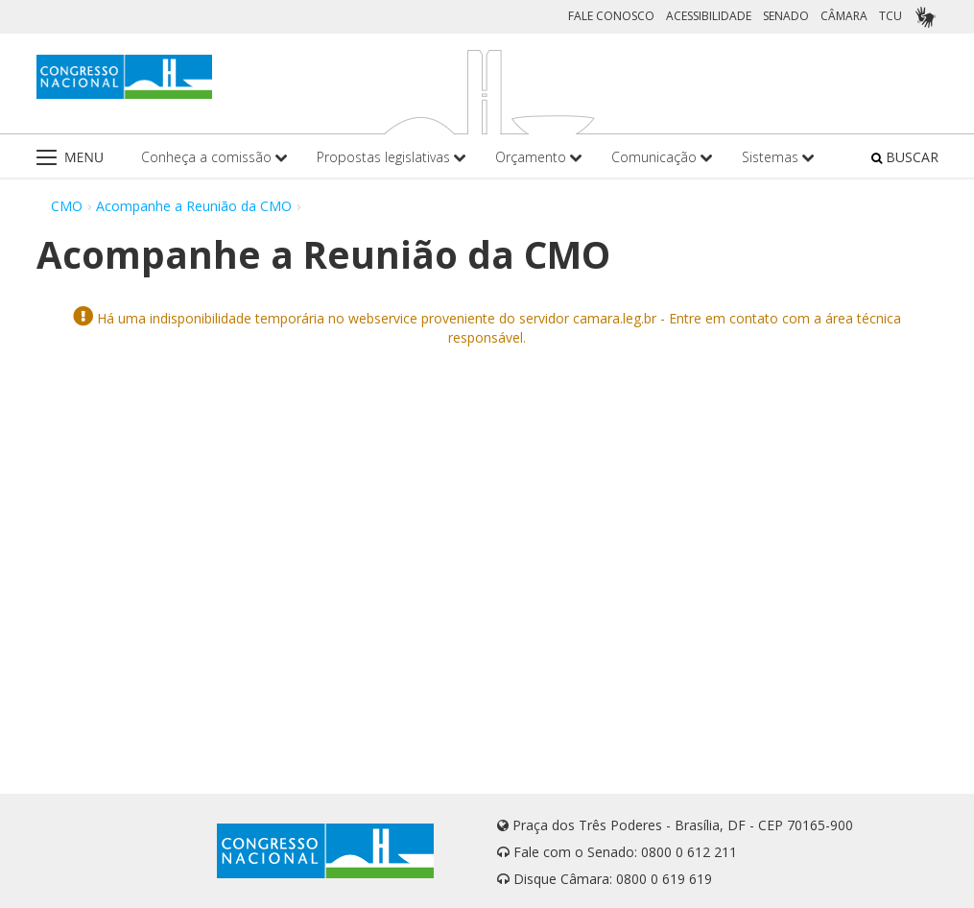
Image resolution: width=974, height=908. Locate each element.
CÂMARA (843, 16)
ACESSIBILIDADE (708, 16)
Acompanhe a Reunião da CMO (194, 206)
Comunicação (662, 157)
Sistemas (778, 157)
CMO (67, 206)
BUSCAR (904, 157)
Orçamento (538, 157)
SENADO (786, 16)
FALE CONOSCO (611, 16)
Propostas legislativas (391, 157)
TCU (890, 16)
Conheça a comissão (214, 157)
